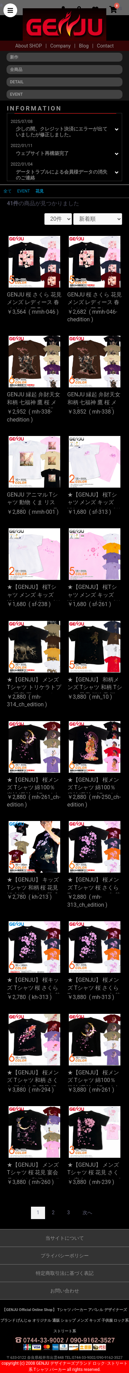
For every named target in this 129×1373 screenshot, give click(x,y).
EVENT (23, 191)
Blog (84, 46)
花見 (39, 191)
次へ (87, 1212)
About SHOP (29, 46)
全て (7, 191)
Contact (105, 46)
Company (61, 46)
